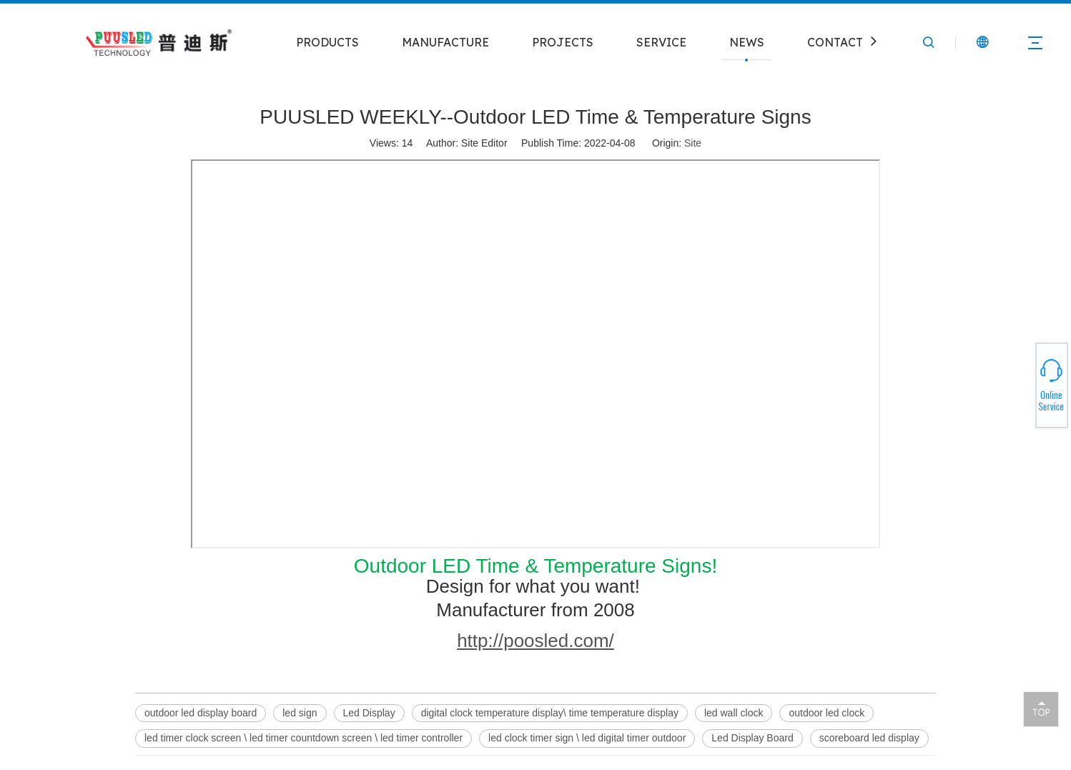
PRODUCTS (327, 42)
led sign (299, 713)
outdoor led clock (826, 713)
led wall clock (733, 713)
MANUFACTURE (445, 42)
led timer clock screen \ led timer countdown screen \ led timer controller (303, 738)
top (1041, 708)
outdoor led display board (200, 713)
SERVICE (661, 42)
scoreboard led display (869, 738)
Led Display (369, 713)
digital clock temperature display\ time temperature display (549, 713)
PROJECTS (562, 42)
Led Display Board (752, 738)
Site (692, 143)
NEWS (746, 42)
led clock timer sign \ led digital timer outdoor (587, 738)
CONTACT (835, 42)
